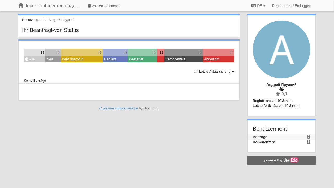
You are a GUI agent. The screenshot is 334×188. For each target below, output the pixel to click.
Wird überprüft (73, 59)
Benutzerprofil (32, 20)
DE (258, 6)
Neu (50, 59)
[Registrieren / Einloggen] (291, 5)
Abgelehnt (211, 59)
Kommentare (264, 142)
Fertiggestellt (175, 59)
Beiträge (260, 137)
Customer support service (118, 108)
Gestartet (136, 59)
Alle (30, 59)
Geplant (110, 59)
